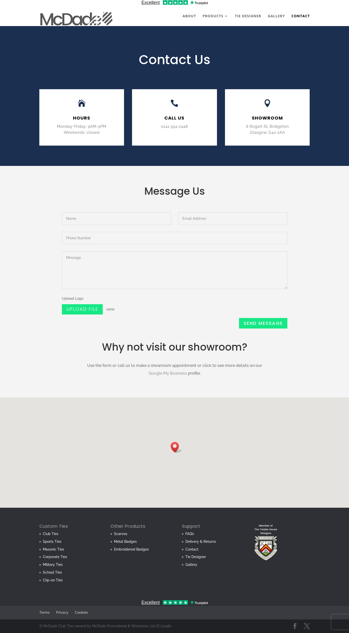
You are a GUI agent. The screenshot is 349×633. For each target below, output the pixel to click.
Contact (191, 549)
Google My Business (168, 373)
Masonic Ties (53, 549)
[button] (176, 447)
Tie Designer (195, 557)
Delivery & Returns (200, 542)
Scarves (120, 534)
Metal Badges (125, 542)
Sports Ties (52, 542)
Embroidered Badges (131, 549)
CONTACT (300, 16)
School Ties (52, 572)
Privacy (62, 612)
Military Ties (53, 565)
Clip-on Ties (53, 580)
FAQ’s (189, 534)
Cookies (81, 612)
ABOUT (189, 16)
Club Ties (50, 534)
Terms (44, 612)
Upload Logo (74, 300)
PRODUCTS (213, 16)
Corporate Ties (55, 557)
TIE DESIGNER (248, 16)
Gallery (191, 565)
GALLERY (276, 16)
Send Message (263, 323)
